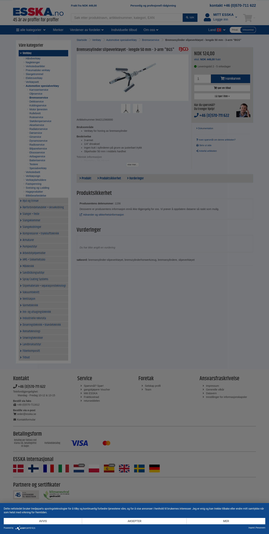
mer (226, 521)
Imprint (252, 528)
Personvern (260, 528)
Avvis (43, 521)
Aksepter (134, 521)
